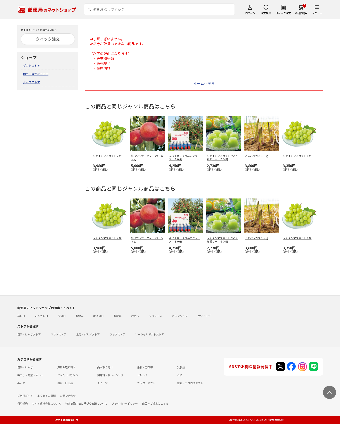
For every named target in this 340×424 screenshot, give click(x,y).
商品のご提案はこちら (155, 403)
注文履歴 (266, 13)
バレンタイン (180, 316)
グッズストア (31, 82)
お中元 (79, 316)
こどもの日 (41, 316)
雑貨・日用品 (65, 383)
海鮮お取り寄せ (66, 367)
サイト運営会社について (46, 403)
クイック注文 (283, 13)
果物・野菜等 (145, 367)
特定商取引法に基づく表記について (86, 403)
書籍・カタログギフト (190, 383)
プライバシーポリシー (125, 403)
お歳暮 (117, 316)
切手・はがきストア (35, 74)
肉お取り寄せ (105, 367)
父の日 (62, 316)
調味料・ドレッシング (110, 375)
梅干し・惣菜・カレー (30, 375)
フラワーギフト (146, 383)
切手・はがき (25, 367)
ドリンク (142, 375)
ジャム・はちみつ (67, 375)
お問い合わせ (68, 395)
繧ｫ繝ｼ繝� (301, 13)
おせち (135, 316)
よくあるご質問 (46, 395)
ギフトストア (31, 65)
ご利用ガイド (25, 395)
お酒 (179, 375)
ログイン (250, 13)
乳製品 (181, 367)
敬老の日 (98, 316)
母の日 (21, 316)
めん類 (21, 383)
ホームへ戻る (203, 83)
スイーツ (102, 383)
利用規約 (22, 403)
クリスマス (155, 316)
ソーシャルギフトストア (149, 334)
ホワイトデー (205, 316)
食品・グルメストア (88, 334)
